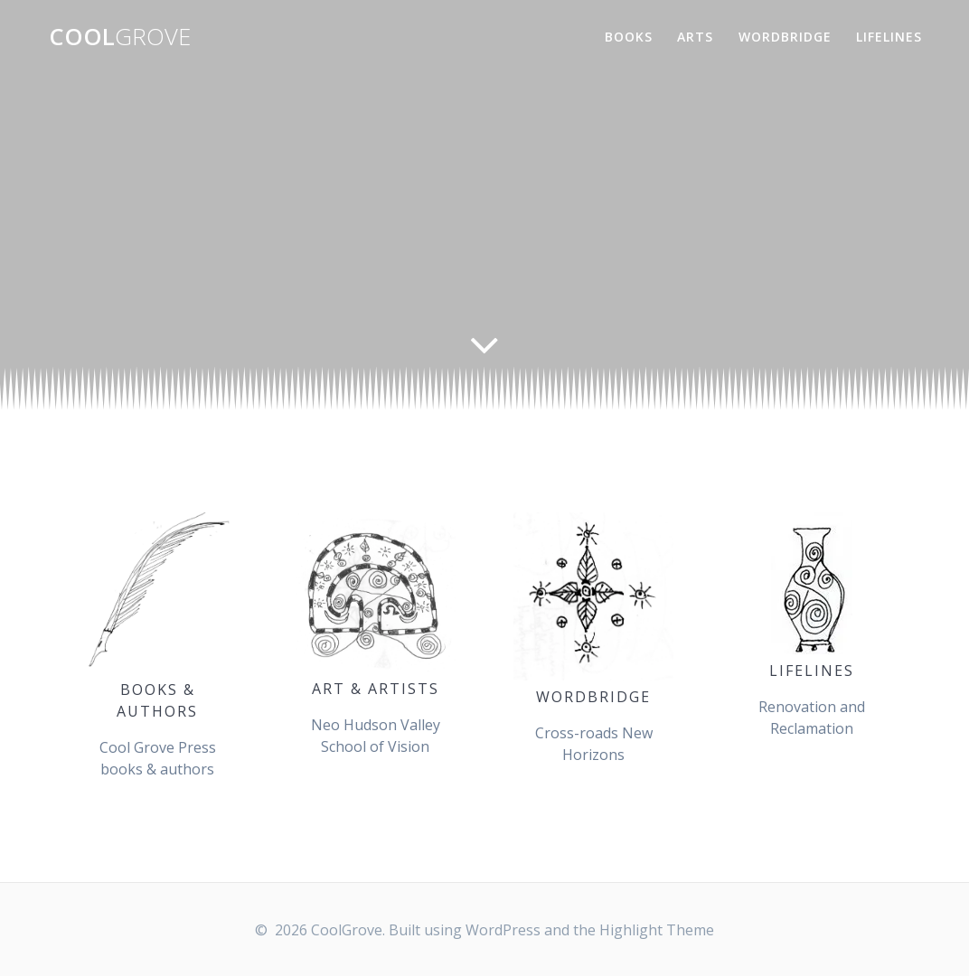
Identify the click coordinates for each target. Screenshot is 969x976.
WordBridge (785, 36)
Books (629, 36)
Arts (695, 36)
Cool (120, 37)
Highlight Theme (656, 930)
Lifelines (889, 36)
